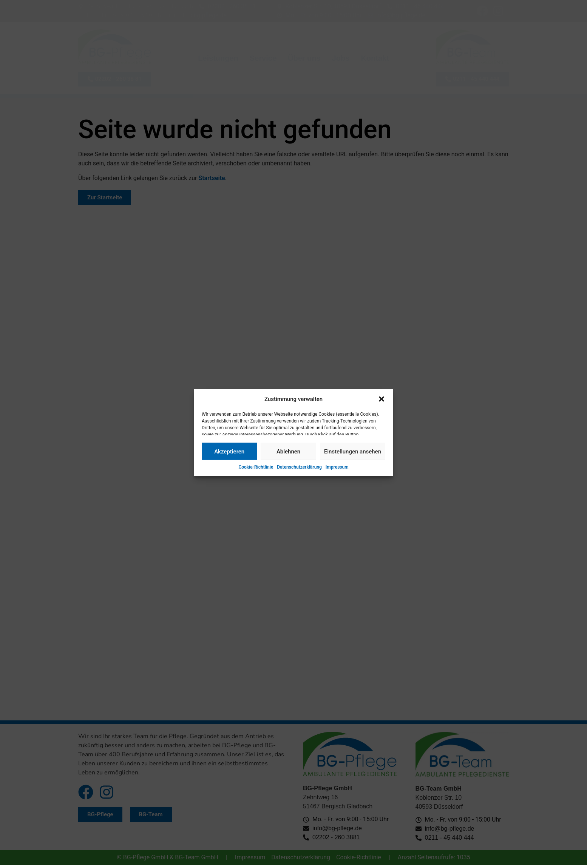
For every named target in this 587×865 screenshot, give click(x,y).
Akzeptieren (229, 451)
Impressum (337, 467)
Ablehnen (288, 451)
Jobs (341, 58)
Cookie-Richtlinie (255, 467)
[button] (381, 399)
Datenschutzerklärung (299, 467)
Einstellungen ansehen (352, 451)
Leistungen (218, 58)
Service (263, 58)
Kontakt (375, 58)
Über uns (304, 58)
